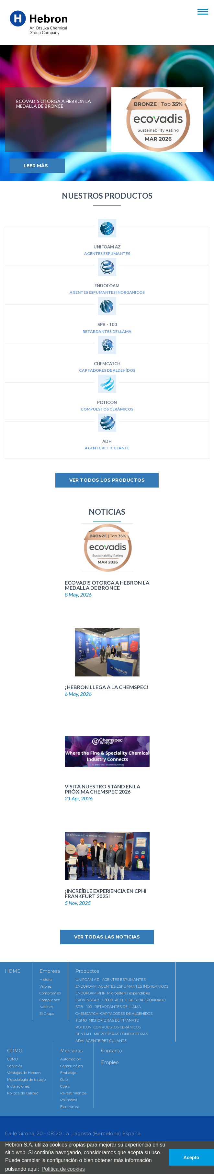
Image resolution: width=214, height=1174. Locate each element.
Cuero (65, 1086)
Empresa (49, 971)
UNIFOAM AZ (107, 242)
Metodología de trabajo (26, 1079)
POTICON (107, 397)
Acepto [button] (191, 1157)
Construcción (71, 1066)
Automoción (70, 1059)
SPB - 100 (107, 319)
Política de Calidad (23, 1093)
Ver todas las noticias (107, 937)
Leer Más (36, 166)
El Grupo (46, 1013)
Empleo (110, 1062)
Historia (45, 979)
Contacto (111, 1051)
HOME (12, 971)
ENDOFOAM (107, 281)
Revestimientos (73, 1093)
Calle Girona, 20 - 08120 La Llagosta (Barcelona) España (73, 1133)
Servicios (14, 1066)
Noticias (46, 1006)
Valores (45, 986)
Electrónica (69, 1106)
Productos (87, 971)
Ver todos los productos (107, 480)
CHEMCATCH (107, 359)
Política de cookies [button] (63, 1169)
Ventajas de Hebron (24, 1072)
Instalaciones (18, 1086)
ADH (107, 436)
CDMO (15, 1051)
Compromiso (50, 993)
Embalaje (68, 1072)
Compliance (49, 1000)
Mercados (71, 1051)
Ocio (64, 1079)
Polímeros (68, 1100)
